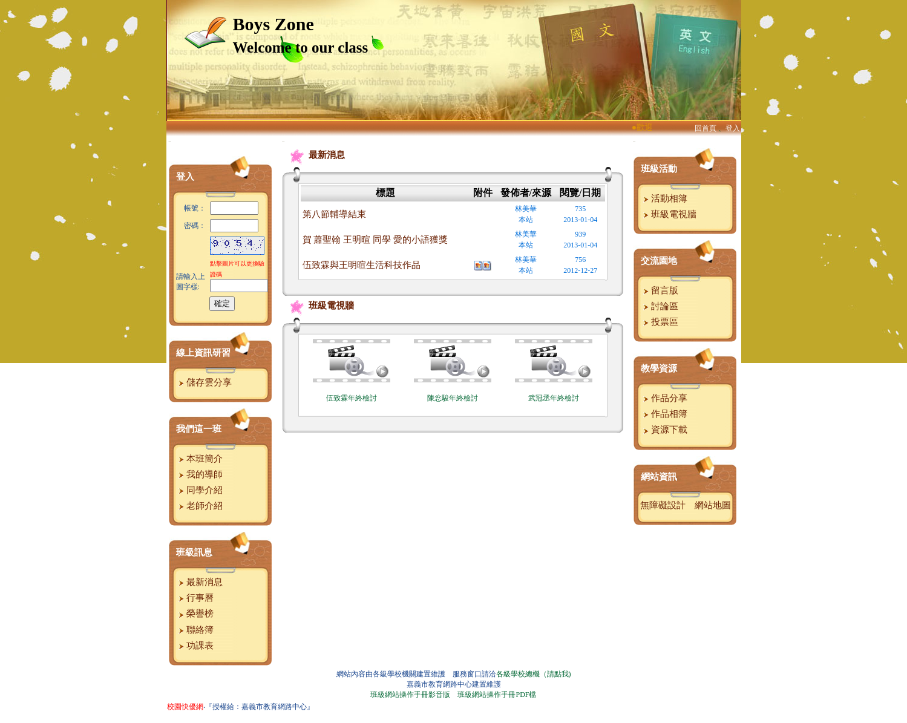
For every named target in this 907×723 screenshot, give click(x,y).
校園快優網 (185, 706)
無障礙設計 (663, 505)
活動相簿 (664, 198)
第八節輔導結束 (334, 214)
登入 (732, 128)
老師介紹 (199, 506)
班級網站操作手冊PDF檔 (496, 694)
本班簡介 (199, 458)
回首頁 (705, 128)
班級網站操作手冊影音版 (410, 694)
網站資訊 (659, 477)
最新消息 (199, 582)
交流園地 (659, 261)
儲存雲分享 (203, 382)
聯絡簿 (194, 630)
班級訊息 (194, 552)
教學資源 (659, 368)
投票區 (659, 322)
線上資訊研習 (203, 353)
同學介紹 (199, 490)
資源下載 (664, 429)
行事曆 (194, 598)
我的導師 (199, 474)
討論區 (659, 306)
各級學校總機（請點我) (533, 674)
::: (170, 141)
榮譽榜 (194, 613)
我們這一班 (198, 429)
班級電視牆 (319, 305)
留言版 (659, 290)
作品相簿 (664, 414)
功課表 (194, 645)
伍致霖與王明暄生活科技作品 (362, 265)
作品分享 (664, 398)
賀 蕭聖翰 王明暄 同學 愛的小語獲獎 (375, 239)
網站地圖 (713, 505)
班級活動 (659, 169)
